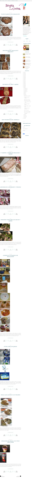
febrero (25, 116)
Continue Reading (10, 111)
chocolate (10, 13)
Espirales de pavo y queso (10, 84)
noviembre (25, 89)
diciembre (25, 88)
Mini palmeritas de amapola (10, 119)
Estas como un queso (10, 346)
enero (25, 117)
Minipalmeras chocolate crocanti (10, 51)
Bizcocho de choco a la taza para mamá (10, 442)
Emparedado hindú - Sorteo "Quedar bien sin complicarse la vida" (28, 61)
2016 (24, 81)
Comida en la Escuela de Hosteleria (10, 256)
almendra (10, 49)
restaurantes (10, 254)
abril (24, 114)
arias (10, 218)
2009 (24, 118)
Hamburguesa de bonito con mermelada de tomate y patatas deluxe (28, 64)
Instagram (24, 41)
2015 (24, 82)
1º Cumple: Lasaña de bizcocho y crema (10, 153)
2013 (24, 84)
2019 (24, 78)
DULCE (10, 186)
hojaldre (10, 83)
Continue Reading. (10, 144)
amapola (10, 118)
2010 (24, 87)
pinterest (30, 41)
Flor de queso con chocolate (10, 14)
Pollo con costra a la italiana (10, 395)
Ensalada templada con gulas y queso (10, 220)
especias (10, 393)
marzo (25, 115)
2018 (24, 79)
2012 (24, 85)
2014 (24, 83)
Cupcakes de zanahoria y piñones (10, 187)
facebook (27, 41)
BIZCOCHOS (10, 151)
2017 (24, 80)
